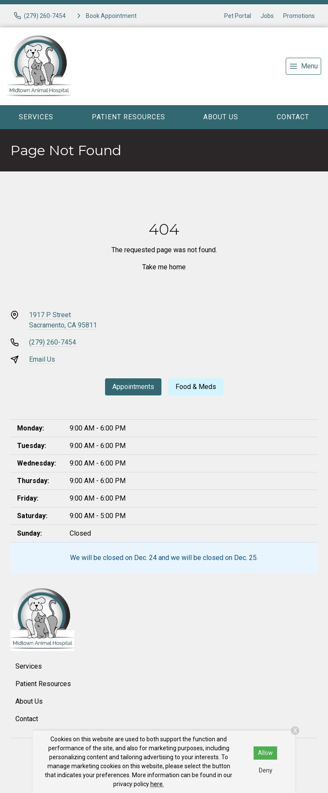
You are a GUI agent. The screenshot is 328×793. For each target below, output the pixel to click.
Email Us (42, 359)
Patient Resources (128, 117)
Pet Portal (237, 15)
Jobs (267, 15)
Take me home (164, 267)
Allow (265, 752)
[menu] (303, 66)
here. (157, 784)
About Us (220, 117)
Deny (265, 770)
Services (36, 117)
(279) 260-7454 (52, 342)
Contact (293, 117)
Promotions (299, 15)
